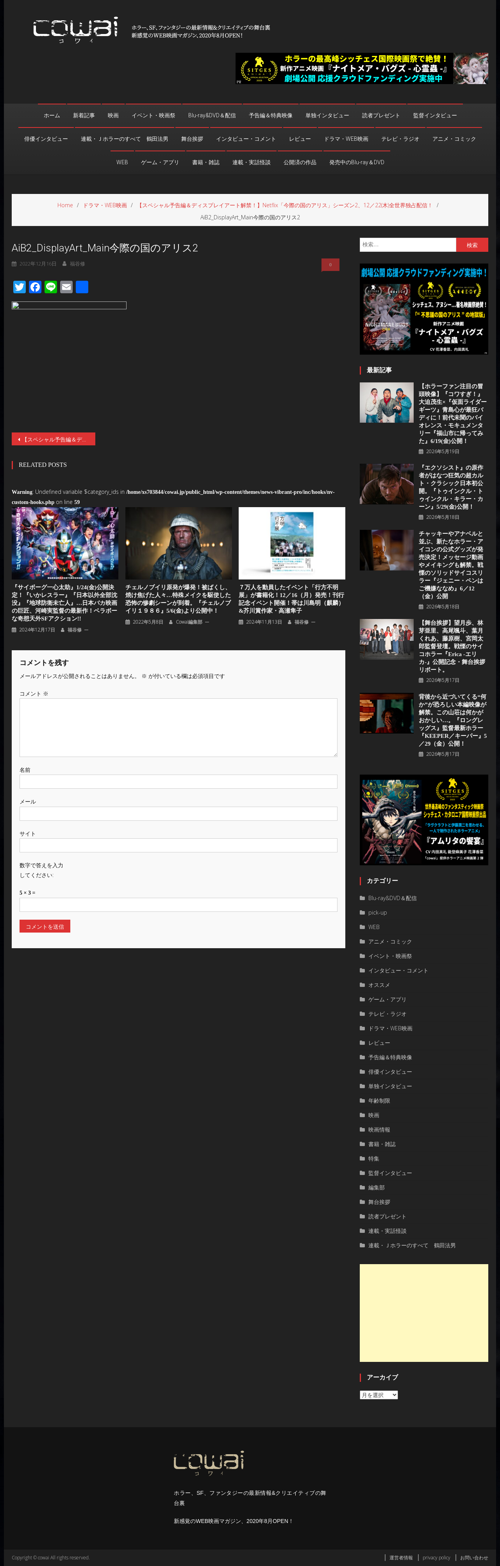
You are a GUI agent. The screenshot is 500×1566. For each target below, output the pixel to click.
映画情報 (379, 1129)
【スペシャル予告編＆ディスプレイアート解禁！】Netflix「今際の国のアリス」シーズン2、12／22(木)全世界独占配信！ (58, 439)
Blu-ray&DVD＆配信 (212, 115)
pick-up (377, 912)
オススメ (379, 984)
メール (28, 801)
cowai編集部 (189, 622)
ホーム (52, 115)
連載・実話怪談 (251, 162)
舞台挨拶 (192, 139)
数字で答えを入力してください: (41, 870)
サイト (28, 833)
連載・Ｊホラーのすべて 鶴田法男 (124, 139)
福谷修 (75, 629)
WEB (122, 162)
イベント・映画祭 (153, 115)
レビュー (300, 139)
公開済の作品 (300, 162)
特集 (373, 1158)
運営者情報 (401, 1557)
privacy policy (436, 1557)
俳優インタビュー (46, 139)
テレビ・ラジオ (400, 139)
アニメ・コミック (454, 139)
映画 (113, 115)
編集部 (376, 1187)
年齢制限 (379, 1100)
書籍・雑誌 (206, 162)
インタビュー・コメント (246, 139)
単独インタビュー (327, 115)
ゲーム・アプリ (160, 162)
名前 (25, 769)
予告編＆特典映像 (271, 115)
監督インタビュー (435, 115)
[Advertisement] (424, 1313)
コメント (34, 693)
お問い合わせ (474, 1557)
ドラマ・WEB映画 (346, 139)
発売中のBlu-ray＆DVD (356, 162)
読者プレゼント (381, 115)
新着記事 (84, 115)
